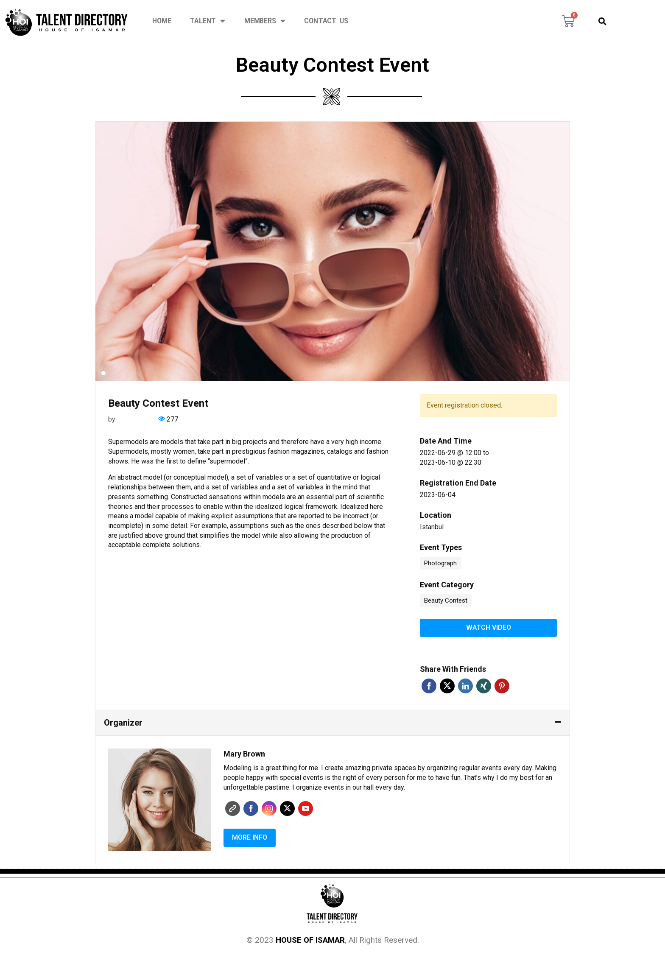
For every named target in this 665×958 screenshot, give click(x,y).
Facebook (429, 685)
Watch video (488, 627)
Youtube (305, 808)
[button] (602, 21)
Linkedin (465, 685)
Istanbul (432, 527)
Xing (483, 685)
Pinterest (502, 685)
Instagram (269, 808)
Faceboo (250, 808)
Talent (207, 21)
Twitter (447, 685)
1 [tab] (103, 373)
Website (232, 808)
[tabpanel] (332, 251)
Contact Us (326, 20)
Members (264, 21)
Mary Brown (134, 419)
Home (161, 20)
